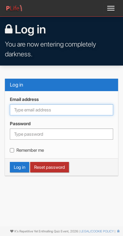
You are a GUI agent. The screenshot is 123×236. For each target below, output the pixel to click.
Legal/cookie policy (97, 231)
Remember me (27, 150)
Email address (24, 99)
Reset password (49, 167)
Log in (19, 167)
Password (20, 123)
